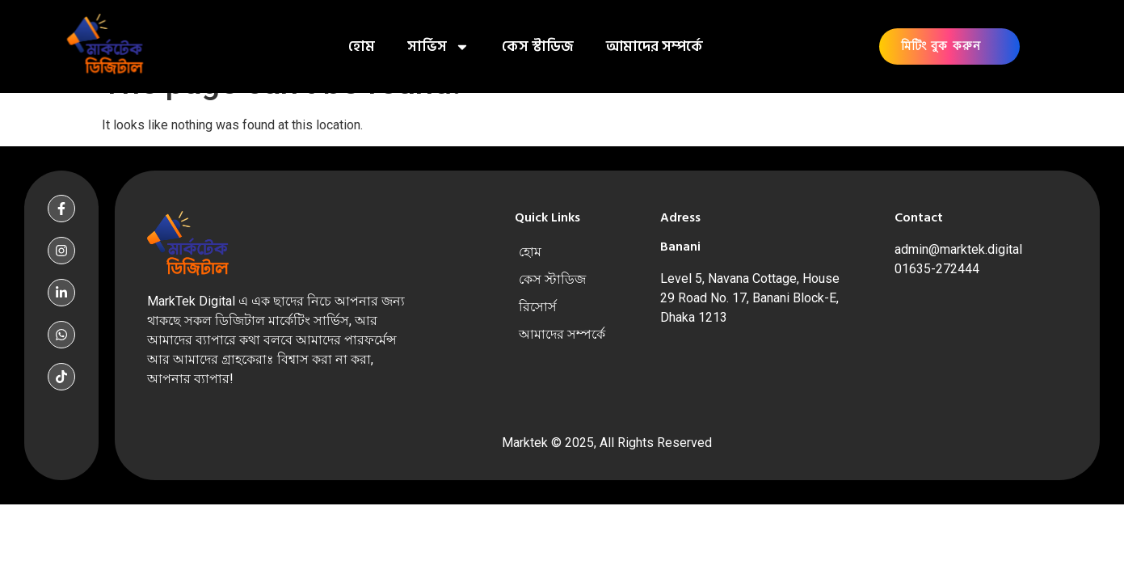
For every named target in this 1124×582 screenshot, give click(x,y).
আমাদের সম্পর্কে (654, 46)
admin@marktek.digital (958, 249)
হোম (361, 46)
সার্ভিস (438, 47)
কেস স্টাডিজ (538, 46)
